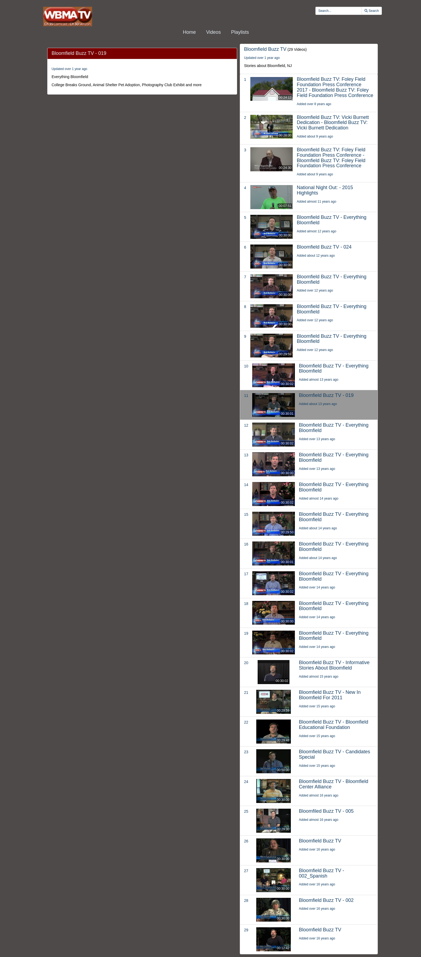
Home (189, 32)
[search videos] (338, 11)
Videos (213, 32)
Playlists (240, 32)
